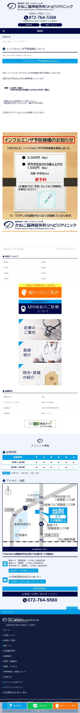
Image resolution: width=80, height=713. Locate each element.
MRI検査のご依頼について (15, 671)
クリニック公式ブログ (13, 682)
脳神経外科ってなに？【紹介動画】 (13, 249)
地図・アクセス (51, 25)
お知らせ (8, 677)
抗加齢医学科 (9, 651)
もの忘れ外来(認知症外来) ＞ (50, 408)
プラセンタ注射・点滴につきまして (67, 249)
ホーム (7, 630)
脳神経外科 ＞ (8, 397)
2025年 (43, 262)
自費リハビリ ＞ (46, 413)
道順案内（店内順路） (23, 570)
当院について (9, 635)
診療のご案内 (9, 640)
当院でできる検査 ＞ (48, 402)
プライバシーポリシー (13, 687)
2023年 (43, 267)
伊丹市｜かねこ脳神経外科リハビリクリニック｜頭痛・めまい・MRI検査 (39, 701)
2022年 (6, 273)
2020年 (6, 278)
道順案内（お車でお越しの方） (27, 581)
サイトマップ (8, 612)
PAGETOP (72, 608)
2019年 (43, 278)
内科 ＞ (43, 397)
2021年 (43, 273)
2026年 (6, 262)
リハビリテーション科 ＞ (12, 402)
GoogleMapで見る (39, 549)
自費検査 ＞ (7, 413)
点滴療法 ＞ (7, 408)
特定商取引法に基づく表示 (15, 692)
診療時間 (28, 25)
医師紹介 (8, 656)
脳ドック (8, 645)
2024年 (6, 267)
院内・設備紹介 (10, 661)
